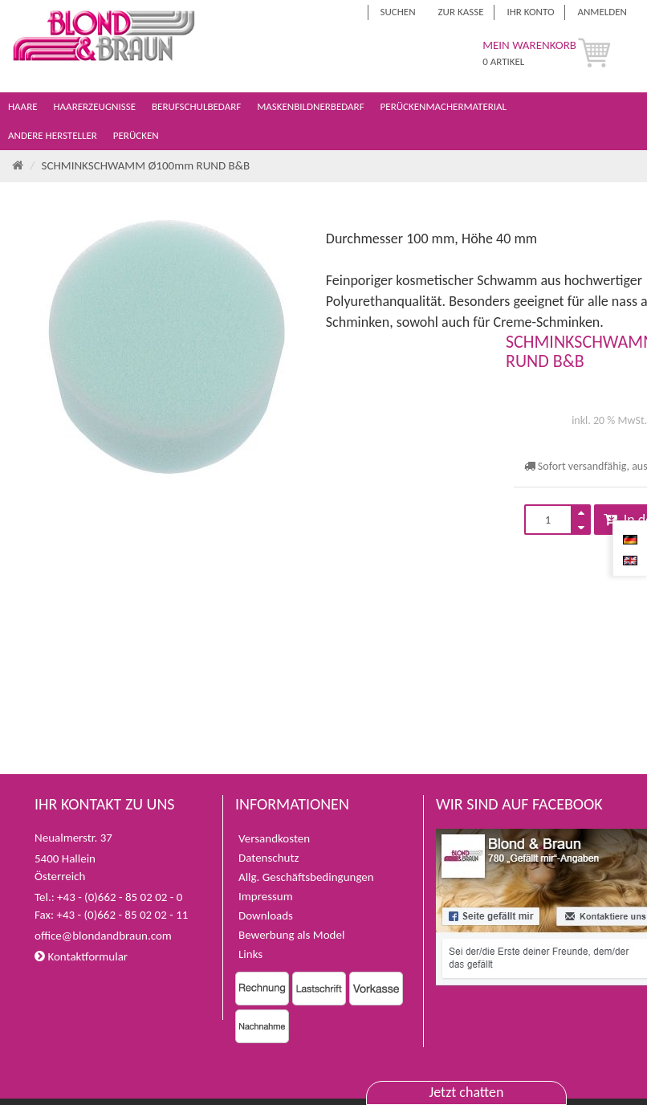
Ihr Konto (530, 12)
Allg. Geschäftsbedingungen (306, 877)
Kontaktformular (81, 956)
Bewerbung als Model (291, 935)
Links (250, 954)
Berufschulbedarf (197, 106)
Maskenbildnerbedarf (311, 106)
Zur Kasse (461, 12)
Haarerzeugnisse (96, 106)
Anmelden (602, 12)
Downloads (265, 915)
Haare (24, 106)
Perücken (137, 135)
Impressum (265, 896)
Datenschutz (268, 857)
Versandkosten (274, 838)
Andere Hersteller (54, 135)
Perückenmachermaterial (444, 106)
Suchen (398, 12)
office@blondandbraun (91, 935)
